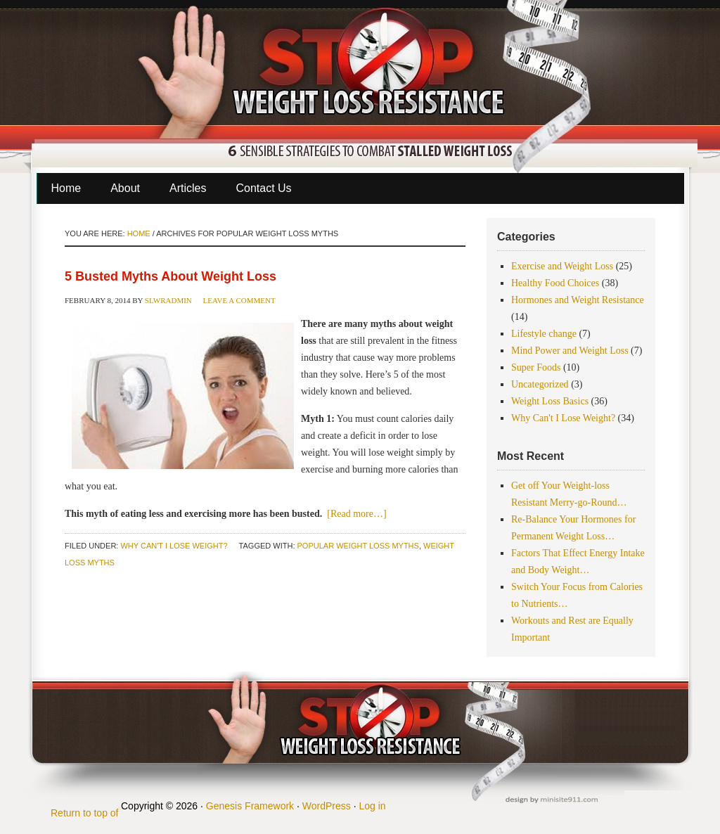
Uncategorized (540, 384)
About (125, 188)
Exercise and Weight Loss (562, 266)
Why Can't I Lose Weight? (173, 545)
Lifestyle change (544, 333)
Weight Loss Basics (550, 401)
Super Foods (535, 367)
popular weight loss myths (358, 545)
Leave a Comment (239, 300)
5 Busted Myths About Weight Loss (170, 276)
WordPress (326, 805)
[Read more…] (356, 513)
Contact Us (263, 188)
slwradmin (168, 300)
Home (66, 188)
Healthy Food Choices (555, 283)
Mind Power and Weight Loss (570, 350)
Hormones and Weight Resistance (577, 300)
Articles (187, 188)
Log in (372, 805)
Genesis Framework (250, 805)
